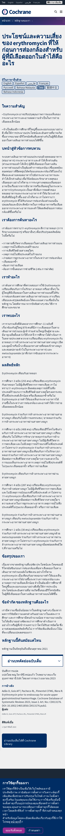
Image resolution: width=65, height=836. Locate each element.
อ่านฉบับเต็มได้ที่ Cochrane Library (20, 742)
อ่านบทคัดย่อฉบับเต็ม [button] (24, 661)
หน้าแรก (6, 20)
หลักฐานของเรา (22, 20)
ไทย (3, 2)
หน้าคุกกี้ (16, 821)
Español (19, 2)
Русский (8, 87)
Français (36, 2)
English (10, 2)
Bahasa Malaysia (26, 87)
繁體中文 (52, 87)
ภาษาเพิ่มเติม (54, 2)
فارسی (28, 2)
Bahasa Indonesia (13, 91)
